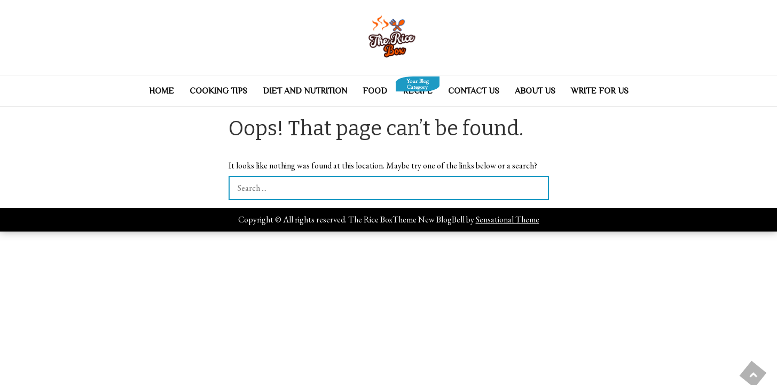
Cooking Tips (218, 91)
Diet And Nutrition (305, 91)
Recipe (417, 88)
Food (375, 91)
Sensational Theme (507, 219)
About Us (535, 91)
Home (161, 91)
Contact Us (473, 91)
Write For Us (600, 91)
